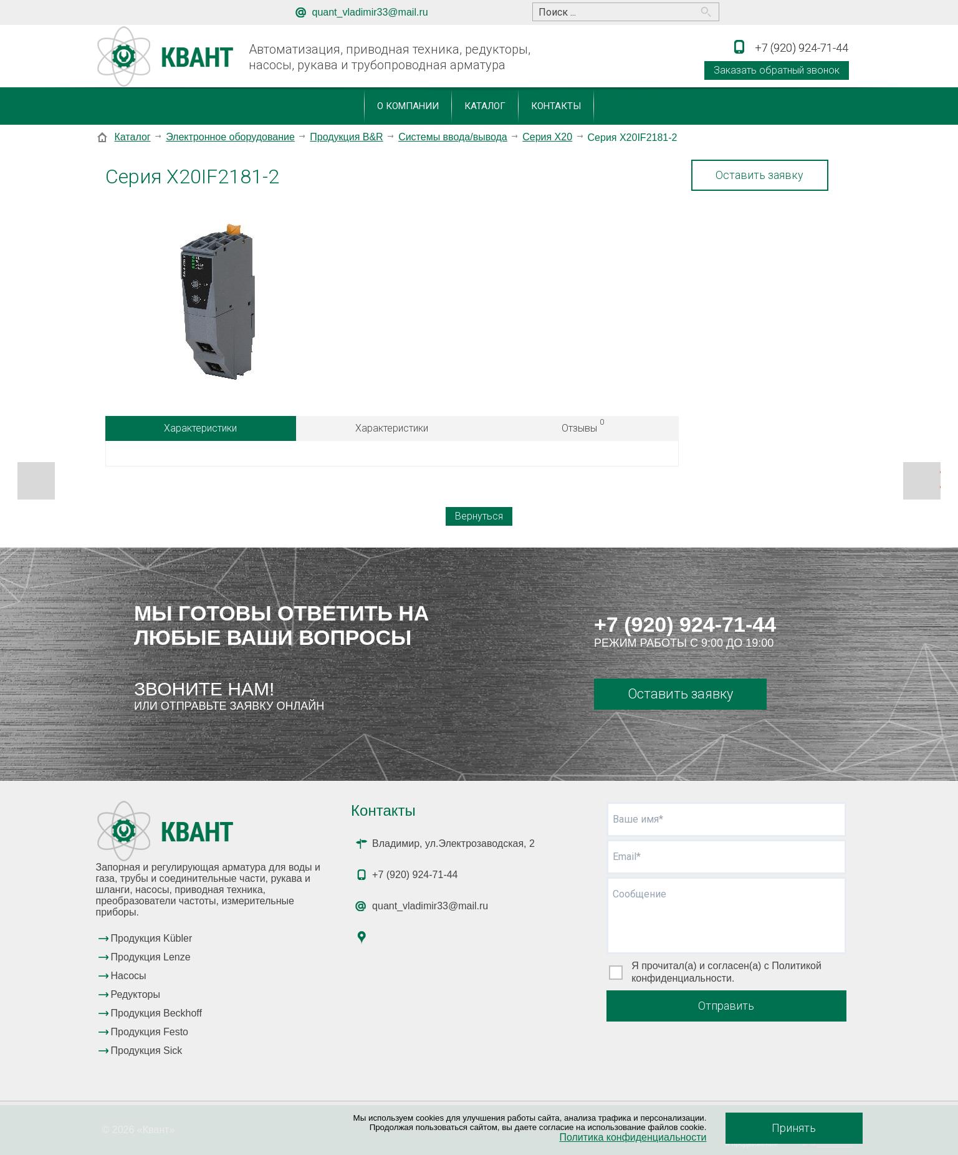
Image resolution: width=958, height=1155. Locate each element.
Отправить (726, 1005)
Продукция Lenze (151, 957)
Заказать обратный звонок (777, 70)
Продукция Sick (147, 1050)
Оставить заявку (759, 174)
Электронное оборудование (230, 137)
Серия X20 (547, 137)
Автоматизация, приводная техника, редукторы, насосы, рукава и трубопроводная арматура (389, 57)
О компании (408, 106)
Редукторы (135, 994)
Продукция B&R (346, 137)
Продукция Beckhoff (156, 1013)
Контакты (556, 106)
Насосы (128, 975)
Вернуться (479, 516)
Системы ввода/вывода (452, 137)
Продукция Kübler (152, 938)
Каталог (484, 106)
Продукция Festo (150, 1032)
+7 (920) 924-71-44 (685, 624)
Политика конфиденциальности (632, 1137)
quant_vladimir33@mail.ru (370, 12)
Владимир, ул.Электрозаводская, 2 (453, 843)
